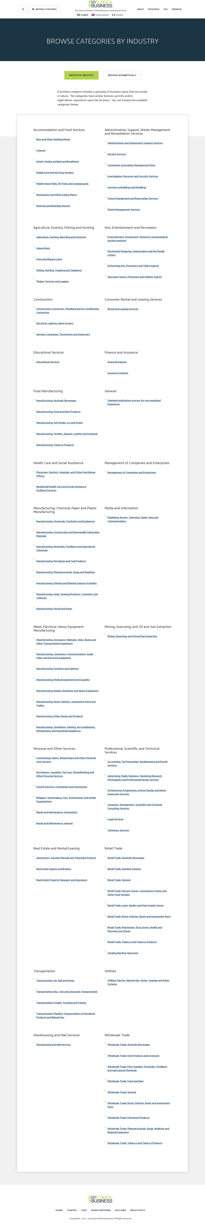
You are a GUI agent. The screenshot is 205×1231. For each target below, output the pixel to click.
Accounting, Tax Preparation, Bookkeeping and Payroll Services (137, 763)
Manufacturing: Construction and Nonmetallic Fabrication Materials (68, 534)
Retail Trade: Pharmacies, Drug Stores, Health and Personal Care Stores (134, 929)
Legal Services (115, 819)
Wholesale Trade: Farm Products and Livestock (133, 1055)
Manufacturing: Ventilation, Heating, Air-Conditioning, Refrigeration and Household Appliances (65, 729)
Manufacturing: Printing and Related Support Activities (66, 583)
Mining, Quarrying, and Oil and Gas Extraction (132, 636)
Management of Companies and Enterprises (131, 472)
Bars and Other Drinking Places (53, 139)
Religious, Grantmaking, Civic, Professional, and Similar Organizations (66, 799)
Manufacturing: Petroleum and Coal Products (61, 561)
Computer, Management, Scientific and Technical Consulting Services (134, 806)
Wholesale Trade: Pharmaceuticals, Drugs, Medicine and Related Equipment (138, 1130)
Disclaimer (120, 1210)
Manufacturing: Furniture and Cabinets (57, 668)
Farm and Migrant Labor (49, 259)
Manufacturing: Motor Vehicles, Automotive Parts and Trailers (66, 703)
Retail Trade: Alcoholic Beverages (125, 858)
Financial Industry (117, 362)
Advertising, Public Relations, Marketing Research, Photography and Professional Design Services (134, 778)
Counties (72, 1210)
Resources (153, 9)
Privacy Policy (137, 1210)
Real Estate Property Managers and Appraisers (61, 880)
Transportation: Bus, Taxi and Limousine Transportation (67, 991)
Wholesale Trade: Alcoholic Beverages (128, 1044)
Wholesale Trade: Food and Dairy (125, 1081)
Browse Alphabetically (122, 75)
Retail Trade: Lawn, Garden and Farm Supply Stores (135, 905)
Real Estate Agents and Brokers (53, 869)
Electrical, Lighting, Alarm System (54, 323)
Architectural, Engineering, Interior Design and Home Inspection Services (136, 792)
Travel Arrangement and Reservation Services (132, 198)
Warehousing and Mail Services (53, 1044)
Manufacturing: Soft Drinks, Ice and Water (59, 422)
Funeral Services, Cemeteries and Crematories (61, 787)
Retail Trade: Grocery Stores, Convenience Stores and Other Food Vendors (137, 893)
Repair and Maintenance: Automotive (56, 812)
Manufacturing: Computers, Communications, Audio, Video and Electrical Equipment (65, 656)
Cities (84, 1210)
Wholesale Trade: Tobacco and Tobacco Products (134, 1143)
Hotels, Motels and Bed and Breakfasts (57, 161)
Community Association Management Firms (131, 165)
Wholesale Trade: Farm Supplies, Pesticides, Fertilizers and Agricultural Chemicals (137, 1068)
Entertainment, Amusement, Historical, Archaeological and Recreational (137, 239)
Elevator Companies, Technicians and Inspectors (63, 334)
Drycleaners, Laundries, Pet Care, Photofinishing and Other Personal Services (65, 774)
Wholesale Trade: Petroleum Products (128, 1117)
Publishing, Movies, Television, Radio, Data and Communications (132, 519)
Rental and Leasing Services (122, 309)
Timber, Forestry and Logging (52, 281)
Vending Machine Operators (122, 953)
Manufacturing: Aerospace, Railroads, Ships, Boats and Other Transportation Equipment (66, 641)
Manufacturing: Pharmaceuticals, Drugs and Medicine (65, 572)
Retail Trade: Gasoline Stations (124, 869)
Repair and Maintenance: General (54, 823)
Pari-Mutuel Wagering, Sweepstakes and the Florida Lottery (135, 253)
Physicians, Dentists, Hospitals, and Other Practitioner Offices (66, 474)
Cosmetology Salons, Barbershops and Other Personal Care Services (66, 760)
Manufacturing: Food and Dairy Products (58, 411)
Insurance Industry (117, 373)
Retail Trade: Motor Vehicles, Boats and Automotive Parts (139, 916)
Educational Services (47, 362)
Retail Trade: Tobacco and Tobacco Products (132, 942)
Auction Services (116, 154)
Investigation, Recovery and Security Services (132, 176)
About (140, 9)
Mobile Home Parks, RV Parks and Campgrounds (62, 183)
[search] (23, 9)
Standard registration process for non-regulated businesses (134, 402)
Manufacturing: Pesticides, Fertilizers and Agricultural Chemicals (65, 548)
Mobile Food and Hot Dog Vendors (55, 172)
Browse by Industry (81, 75)
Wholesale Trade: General (121, 1092)
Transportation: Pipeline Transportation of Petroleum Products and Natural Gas (65, 1015)
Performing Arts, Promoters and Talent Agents (133, 266)
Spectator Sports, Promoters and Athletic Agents (134, 277)
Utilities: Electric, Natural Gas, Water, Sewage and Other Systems (138, 982)
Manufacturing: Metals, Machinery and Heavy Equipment (67, 691)
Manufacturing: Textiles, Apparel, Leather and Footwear (67, 434)
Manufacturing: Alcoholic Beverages (56, 400)
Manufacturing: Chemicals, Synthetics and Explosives (65, 521)
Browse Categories (44, 9)
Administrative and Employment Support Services (135, 143)
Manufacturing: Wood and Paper (54, 608)
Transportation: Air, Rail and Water (55, 980)
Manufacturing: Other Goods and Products (59, 716)
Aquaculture (43, 248)
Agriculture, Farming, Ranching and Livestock (61, 237)
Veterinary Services (118, 830)
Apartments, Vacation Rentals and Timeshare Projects (66, 858)
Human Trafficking (101, 1210)
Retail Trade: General (118, 880)
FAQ (166, 9)
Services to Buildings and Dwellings (126, 187)
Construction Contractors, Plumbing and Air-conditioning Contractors (67, 310)
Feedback (177, 9)
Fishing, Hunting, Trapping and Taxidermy (59, 270)
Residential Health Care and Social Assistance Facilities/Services (61, 488)
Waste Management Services (123, 209)
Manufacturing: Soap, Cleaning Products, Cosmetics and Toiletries (67, 596)
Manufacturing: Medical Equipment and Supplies (63, 679)
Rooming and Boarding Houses (53, 206)
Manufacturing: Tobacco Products (55, 445)
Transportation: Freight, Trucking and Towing (61, 1002)
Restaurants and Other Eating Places (56, 194)
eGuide (59, 1210)
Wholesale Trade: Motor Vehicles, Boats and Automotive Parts (138, 1105)
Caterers (41, 150)
